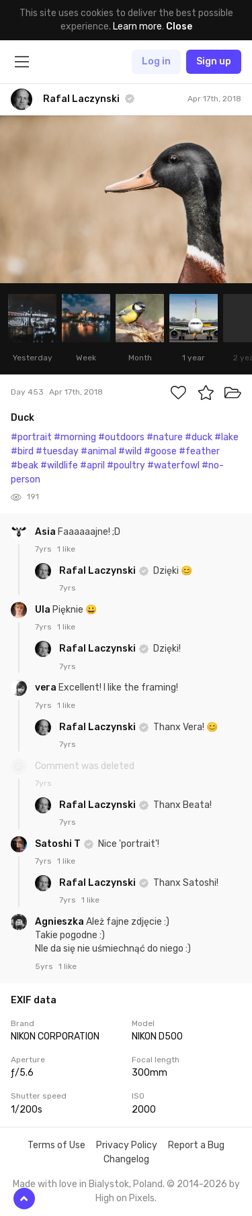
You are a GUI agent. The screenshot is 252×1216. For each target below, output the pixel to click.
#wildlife (59, 465)
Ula (43, 609)
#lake (226, 437)
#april (92, 465)
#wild (130, 451)
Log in (156, 61)
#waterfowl (173, 465)
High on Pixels (125, 1198)
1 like (66, 549)
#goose (160, 451)
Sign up (213, 61)
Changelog (126, 1159)
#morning (75, 437)
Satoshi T (59, 844)
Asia (46, 532)
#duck (198, 437)
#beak (24, 465)
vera (46, 687)
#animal (98, 451)
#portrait (31, 437)
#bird (22, 451)
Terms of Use (56, 1145)
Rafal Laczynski (98, 570)
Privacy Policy (126, 1145)
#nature (164, 437)
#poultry (126, 465)
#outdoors (121, 437)
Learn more (137, 26)
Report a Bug (196, 1145)
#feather (199, 451)
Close (179, 26)
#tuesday (57, 451)
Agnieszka (60, 921)
